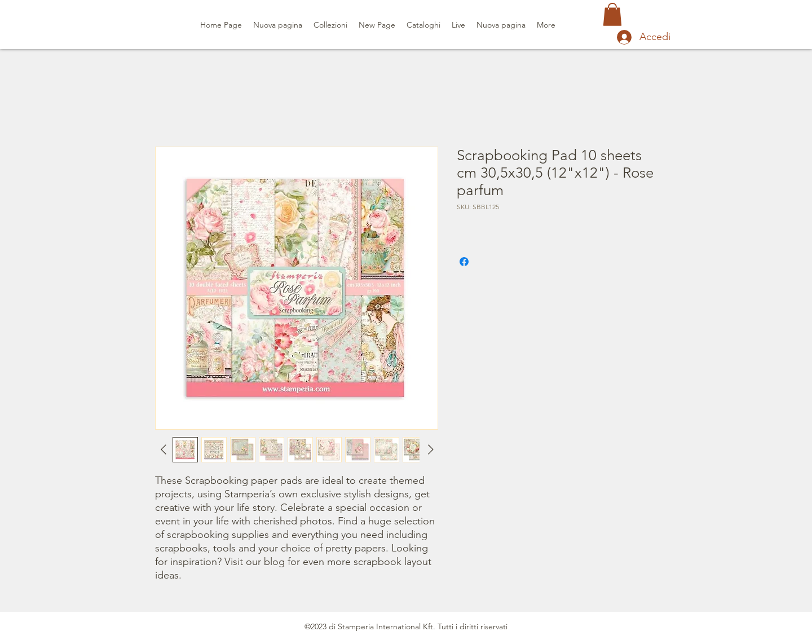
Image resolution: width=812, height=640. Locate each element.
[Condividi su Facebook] (464, 261)
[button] (612, 14)
